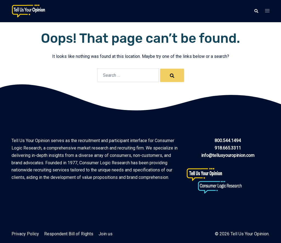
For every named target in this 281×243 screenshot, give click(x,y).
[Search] (172, 75)
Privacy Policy (25, 233)
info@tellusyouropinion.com (227, 155)
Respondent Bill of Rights (68, 233)
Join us (106, 233)
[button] (256, 11)
